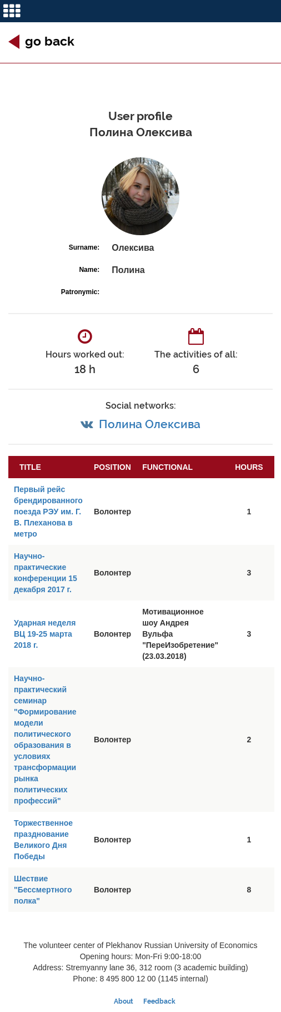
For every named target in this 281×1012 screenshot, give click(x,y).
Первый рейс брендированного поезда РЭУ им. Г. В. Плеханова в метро (48, 511)
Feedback (159, 1001)
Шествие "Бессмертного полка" (43, 889)
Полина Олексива (149, 424)
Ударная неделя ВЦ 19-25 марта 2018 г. (45, 633)
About (123, 1001)
